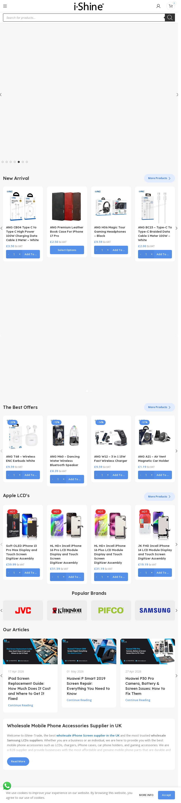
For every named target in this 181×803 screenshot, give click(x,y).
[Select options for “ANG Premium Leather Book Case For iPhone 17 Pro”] (67, 250)
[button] (23, 254)
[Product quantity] (14, 254)
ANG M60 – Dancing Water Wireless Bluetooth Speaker (65, 461)
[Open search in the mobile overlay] (89, 17)
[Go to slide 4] (15, 162)
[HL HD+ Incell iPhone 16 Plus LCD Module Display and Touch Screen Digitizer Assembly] (111, 525)
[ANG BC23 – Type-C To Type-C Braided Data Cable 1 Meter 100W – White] (155, 206)
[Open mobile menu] (5, 6)
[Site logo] (89, 6)
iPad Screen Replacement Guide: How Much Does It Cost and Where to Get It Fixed (29, 688)
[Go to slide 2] (7, 162)
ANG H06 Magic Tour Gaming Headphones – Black (110, 231)
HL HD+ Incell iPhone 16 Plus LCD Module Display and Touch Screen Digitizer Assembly (110, 554)
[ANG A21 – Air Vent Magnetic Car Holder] (155, 435)
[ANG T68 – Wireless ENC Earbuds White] (23, 435)
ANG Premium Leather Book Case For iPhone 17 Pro (66, 231)
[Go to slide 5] (19, 162)
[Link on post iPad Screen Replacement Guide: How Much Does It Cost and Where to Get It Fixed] (30, 651)
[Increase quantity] (19, 254)
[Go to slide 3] (11, 162)
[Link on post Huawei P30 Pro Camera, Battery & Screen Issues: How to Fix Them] (147, 651)
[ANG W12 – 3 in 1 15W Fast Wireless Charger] (111, 435)
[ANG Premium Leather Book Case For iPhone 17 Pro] (67, 206)
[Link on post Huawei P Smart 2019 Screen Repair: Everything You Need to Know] (89, 651)
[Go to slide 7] (27, 162)
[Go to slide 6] (23, 162)
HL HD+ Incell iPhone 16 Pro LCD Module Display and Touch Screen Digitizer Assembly (65, 554)
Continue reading (20, 705)
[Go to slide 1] (3, 162)
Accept (166, 795)
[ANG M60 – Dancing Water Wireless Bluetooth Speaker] (67, 435)
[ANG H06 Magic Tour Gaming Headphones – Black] (111, 206)
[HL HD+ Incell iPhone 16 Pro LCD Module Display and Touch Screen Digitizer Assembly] (67, 525)
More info (146, 795)
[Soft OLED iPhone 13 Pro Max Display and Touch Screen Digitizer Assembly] (23, 525)
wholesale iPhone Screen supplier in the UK (88, 735)
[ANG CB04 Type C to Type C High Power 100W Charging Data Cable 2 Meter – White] (23, 206)
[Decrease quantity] (8, 254)
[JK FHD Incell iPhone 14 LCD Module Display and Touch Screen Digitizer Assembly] (155, 525)
